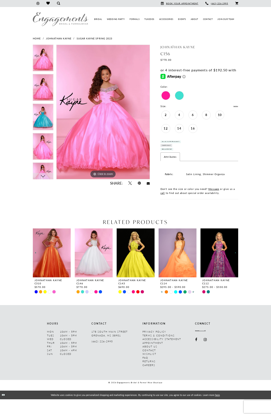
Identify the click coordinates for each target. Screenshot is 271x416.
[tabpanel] (43, 59)
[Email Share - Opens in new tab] (148, 183)
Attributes (170, 173)
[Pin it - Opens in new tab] (139, 183)
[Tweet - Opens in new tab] (130, 183)
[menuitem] (38, 3)
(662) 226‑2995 (102, 358)
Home (37, 38)
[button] (38, 3)
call (162, 209)
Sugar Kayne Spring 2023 (94, 38)
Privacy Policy (154, 348)
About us (149, 363)
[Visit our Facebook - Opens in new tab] (196, 359)
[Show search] (58, 3)
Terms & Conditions (158, 352)
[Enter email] (209, 348)
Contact (149, 367)
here (217, 411)
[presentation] (52, 269)
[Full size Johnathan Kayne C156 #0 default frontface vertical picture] (103, 112)
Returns (149, 378)
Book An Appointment (178, 164)
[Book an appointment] (179, 3)
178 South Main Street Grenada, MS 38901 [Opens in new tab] (109, 350)
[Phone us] (217, 3)
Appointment (152, 359)
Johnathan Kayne (58, 38)
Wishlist (149, 370)
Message (213, 205)
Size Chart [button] (231, 106)
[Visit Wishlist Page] (48, 3)
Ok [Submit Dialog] (6, 411)
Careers (148, 381)
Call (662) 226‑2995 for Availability (187, 146)
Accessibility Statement (161, 356)
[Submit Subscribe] (222, 348)
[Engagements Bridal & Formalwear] (60, 19)
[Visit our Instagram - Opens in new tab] (205, 359)
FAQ (145, 374)
